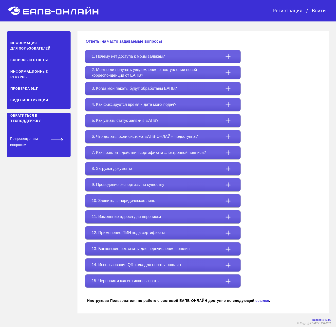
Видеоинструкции (29, 100)
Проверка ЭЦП (24, 89)
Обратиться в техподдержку (25, 118)
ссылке (262, 301)
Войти (319, 11)
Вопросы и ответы (29, 60)
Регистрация (287, 11)
